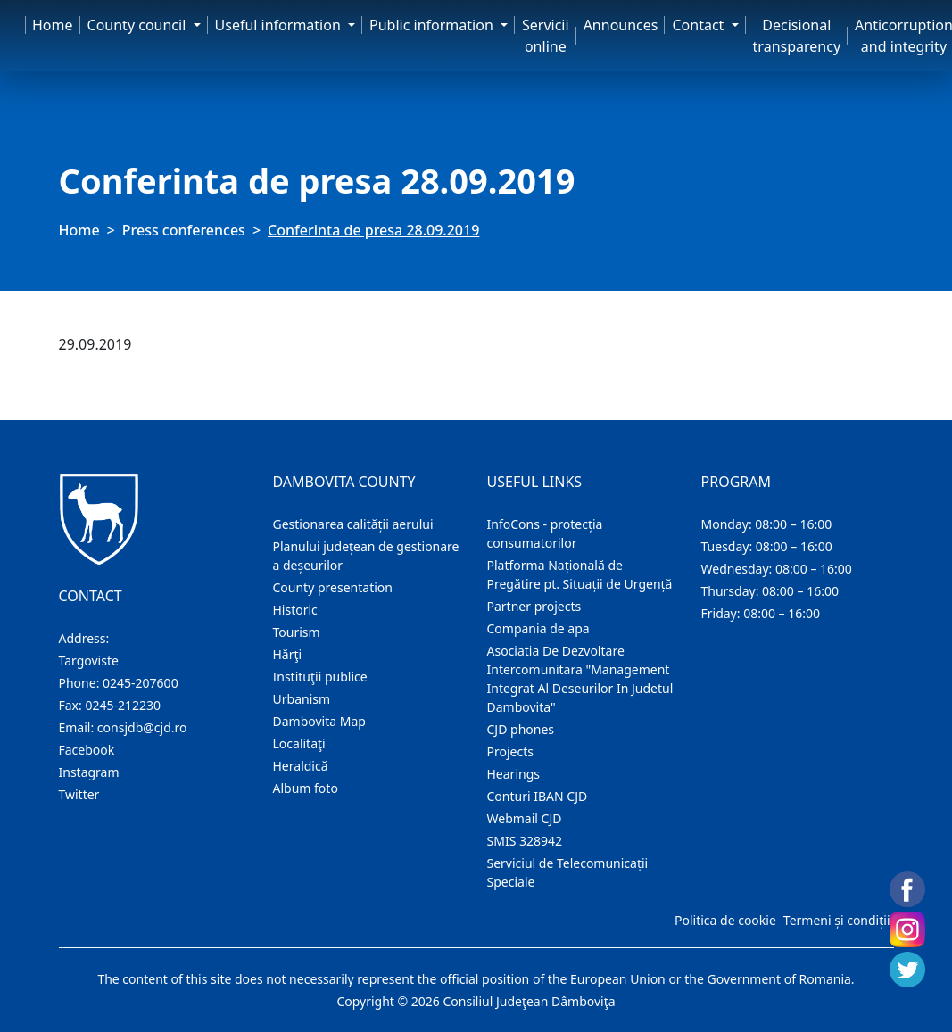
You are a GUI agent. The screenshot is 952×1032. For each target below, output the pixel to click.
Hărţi (287, 654)
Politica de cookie (725, 920)
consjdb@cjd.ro (142, 727)
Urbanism (302, 698)
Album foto (305, 788)
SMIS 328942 (525, 840)
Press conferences (183, 230)
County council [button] (138, 25)
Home (52, 25)
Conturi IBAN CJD (537, 796)
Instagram (89, 772)
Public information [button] (433, 25)
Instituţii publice (320, 676)
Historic (295, 609)
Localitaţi (299, 743)
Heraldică (300, 765)
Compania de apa (538, 628)
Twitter (79, 794)
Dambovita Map (319, 721)
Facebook (87, 749)
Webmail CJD (524, 818)
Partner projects (534, 606)
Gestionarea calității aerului (353, 524)
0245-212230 (123, 705)
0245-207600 (140, 682)
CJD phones (521, 729)
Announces (621, 25)
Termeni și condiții (836, 920)
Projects (510, 751)
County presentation (333, 587)
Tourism (296, 631)
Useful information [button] (279, 25)
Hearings (514, 773)
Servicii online (545, 35)
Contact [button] (699, 25)
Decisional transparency (796, 35)
